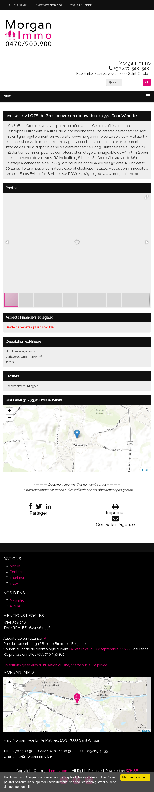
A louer (15, 606)
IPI (45, 638)
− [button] (9, 418)
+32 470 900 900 (17, 4)
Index (14, 583)
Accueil (16, 566)
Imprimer (17, 578)
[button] (146, 197)
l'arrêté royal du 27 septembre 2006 (98, 649)
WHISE (132, 771)
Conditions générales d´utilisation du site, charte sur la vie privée (55, 665)
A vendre (17, 600)
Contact (16, 572)
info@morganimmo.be (48, 4)
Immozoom (58, 771)
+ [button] (9, 411)
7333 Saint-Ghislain (80, 4)
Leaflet (146, 470)
